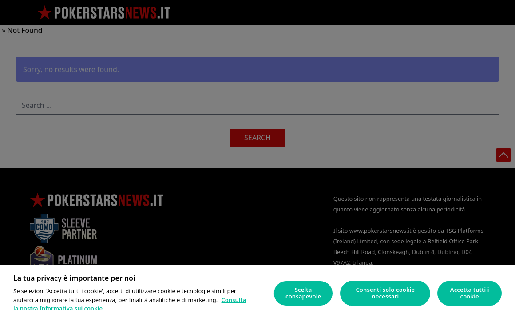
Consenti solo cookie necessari (385, 293)
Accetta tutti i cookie (469, 293)
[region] (257, 293)
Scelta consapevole (303, 293)
